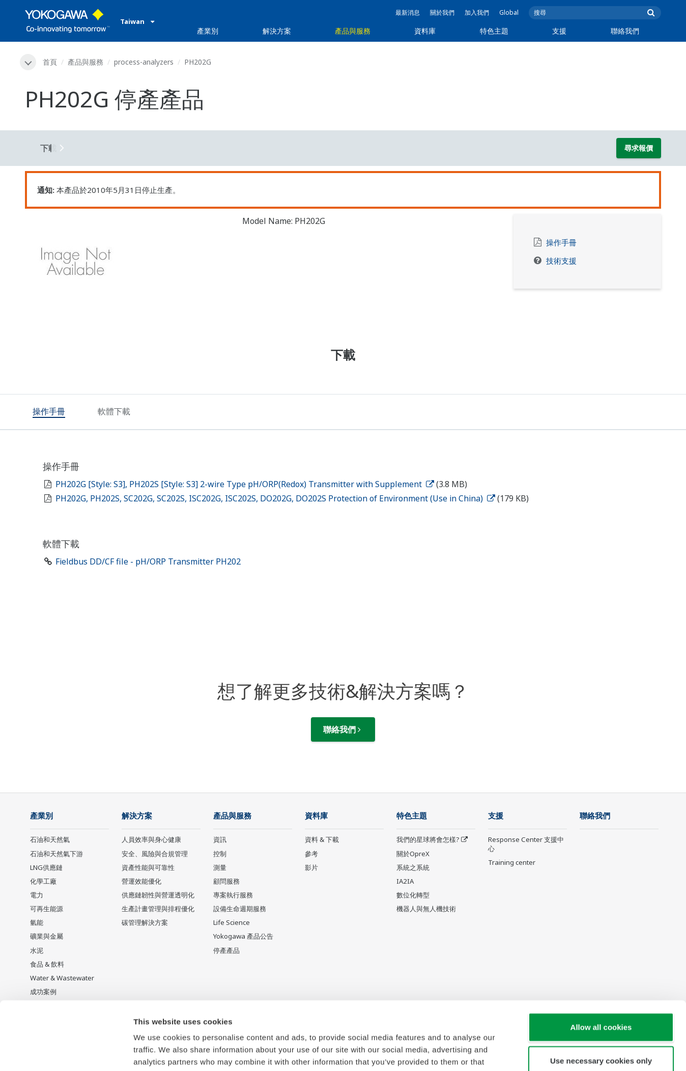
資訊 (219, 839)
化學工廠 (43, 881)
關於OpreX (413, 853)
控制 (219, 853)
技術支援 (561, 261)
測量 (219, 867)
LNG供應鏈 (46, 867)
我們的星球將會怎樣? (428, 839)
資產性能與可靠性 (148, 867)
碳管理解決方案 (145, 922)
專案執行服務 (233, 894)
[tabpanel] (126, 264)
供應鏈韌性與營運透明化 (158, 894)
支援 (559, 31)
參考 (311, 853)
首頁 (50, 62)
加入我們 (477, 12)
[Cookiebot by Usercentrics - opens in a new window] (65, 1051)
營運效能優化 (141, 881)
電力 (36, 894)
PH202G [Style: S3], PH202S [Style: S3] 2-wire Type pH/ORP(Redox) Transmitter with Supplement (244, 484)
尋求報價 (638, 148)
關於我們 (442, 12)
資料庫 (425, 31)
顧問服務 (226, 881)
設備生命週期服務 (239, 908)
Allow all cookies (601, 963)
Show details (534, 1051)
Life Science (231, 922)
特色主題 (494, 31)
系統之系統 (413, 867)
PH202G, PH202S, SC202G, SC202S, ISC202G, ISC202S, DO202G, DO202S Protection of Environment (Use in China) (275, 498)
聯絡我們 (625, 31)
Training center (511, 862)
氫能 (36, 922)
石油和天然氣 (50, 839)
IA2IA (405, 881)
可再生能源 (46, 908)
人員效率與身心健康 (151, 839)
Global (509, 12)
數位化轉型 (413, 894)
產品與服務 (352, 31)
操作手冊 (561, 242)
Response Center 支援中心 (526, 844)
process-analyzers (144, 62)
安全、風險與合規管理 (155, 853)
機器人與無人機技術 (426, 908)
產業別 (207, 31)
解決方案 (277, 31)
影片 (311, 867)
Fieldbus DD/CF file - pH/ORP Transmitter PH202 (148, 561)
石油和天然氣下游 (56, 853)
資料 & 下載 (322, 839)
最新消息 (407, 12)
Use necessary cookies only (601, 996)
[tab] (48, 412)
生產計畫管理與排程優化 (158, 908)
